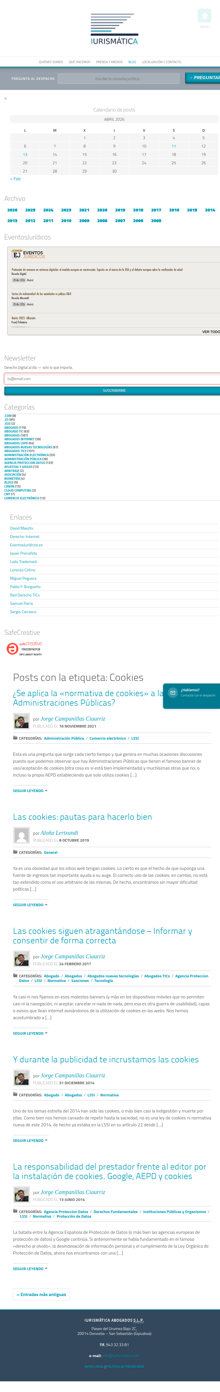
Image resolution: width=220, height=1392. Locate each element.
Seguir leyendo (28, 790)
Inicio (204, 19)
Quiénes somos (51, 61)
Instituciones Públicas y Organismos (174, 1211)
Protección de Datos (74, 1216)
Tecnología (103, 980)
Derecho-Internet (24, 536)
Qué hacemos (79, 61)
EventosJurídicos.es (26, 545)
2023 (66, 209)
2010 (66, 220)
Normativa (56, 980)
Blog (132, 61)
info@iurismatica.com (120, 1356)
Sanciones (80, 980)
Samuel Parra (21, 603)
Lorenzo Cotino (22, 570)
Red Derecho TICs (25, 595)
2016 (174, 209)
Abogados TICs (15, 451)
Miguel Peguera (23, 578)
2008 (102, 220)
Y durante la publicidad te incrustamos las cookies (106, 1060)
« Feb (15, 178)
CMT (7, 494)
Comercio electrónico (21, 498)
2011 (48, 220)
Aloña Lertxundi (59, 833)
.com (8, 415)
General (51, 852)
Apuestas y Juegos (18, 466)
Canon (9, 486)
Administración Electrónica (26, 455)
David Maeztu (21, 528)
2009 (84, 220)
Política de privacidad (125, 1366)
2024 (48, 209)
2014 (210, 209)
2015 (192, 209)
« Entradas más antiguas (41, 1294)
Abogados (12, 435)
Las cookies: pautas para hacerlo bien (82, 817)
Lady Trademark (23, 561)
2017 (156, 209)
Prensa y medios (109, 61)
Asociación (12, 474)
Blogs (9, 482)
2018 (138, 209)
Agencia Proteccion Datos (24, 462)
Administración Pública (23, 459)
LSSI (135, 738)
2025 (30, 209)
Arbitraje (11, 471)
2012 (30, 220)
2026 (12, 209)
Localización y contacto (161, 61)
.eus (7, 423)
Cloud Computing (17, 490)
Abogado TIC (13, 431)
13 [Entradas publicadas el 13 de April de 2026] (25, 154)
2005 (156, 220)
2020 (102, 209)
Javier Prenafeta (23, 553)
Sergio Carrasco (23, 612)
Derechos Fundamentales (115, 1211)
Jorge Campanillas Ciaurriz (73, 718)
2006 (138, 220)
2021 (84, 209)
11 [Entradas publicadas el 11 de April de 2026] (173, 146)
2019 (120, 209)
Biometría (12, 478)
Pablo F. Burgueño (25, 586)
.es (6, 419)
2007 (120, 220)
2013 (12, 220)
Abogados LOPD (16, 443)
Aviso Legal (94, 1366)
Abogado (11, 427)
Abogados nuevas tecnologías (28, 447)
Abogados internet (19, 439)
